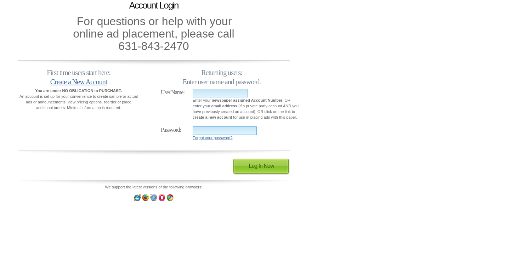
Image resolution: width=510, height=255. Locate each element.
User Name (172, 92)
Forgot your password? (213, 138)
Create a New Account (78, 82)
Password (170, 130)
